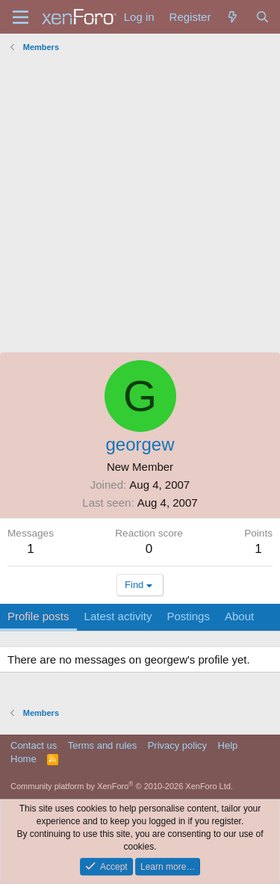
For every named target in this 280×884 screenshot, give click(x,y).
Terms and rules (102, 745)
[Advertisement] (140, 204)
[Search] (262, 17)
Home (23, 758)
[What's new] (232, 17)
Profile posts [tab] (38, 616)
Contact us (33, 745)
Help (228, 745)
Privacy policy (177, 745)
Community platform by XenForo (121, 786)
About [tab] (239, 616)
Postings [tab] (188, 616)
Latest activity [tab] (118, 616)
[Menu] (20, 17)
